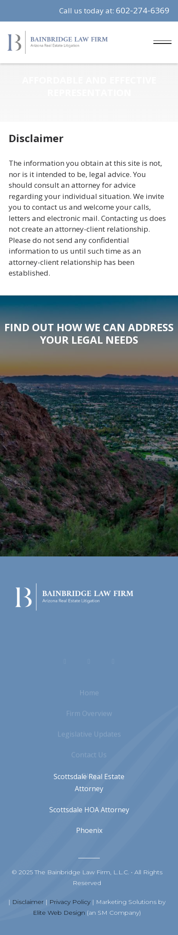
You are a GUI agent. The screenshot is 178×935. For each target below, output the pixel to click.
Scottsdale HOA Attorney (89, 809)
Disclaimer (28, 902)
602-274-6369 (142, 10)
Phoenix (89, 830)
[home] (57, 42)
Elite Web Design (59, 912)
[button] (162, 42)
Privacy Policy (69, 902)
